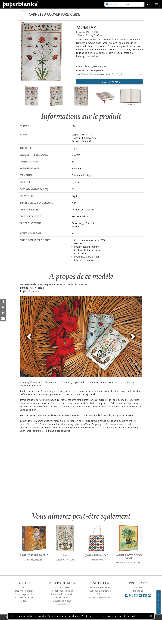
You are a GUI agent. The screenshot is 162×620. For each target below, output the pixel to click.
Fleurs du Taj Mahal (89, 35)
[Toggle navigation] (156, 4)
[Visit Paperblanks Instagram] (131, 595)
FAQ (24, 587)
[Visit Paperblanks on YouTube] (136, 595)
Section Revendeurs (100, 587)
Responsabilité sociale (62, 590)
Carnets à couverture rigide (54, 14)
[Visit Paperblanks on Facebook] (126, 595)
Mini (100, 74)
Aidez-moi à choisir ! (24, 590)
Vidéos (24, 600)
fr (147, 4)
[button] (29, 336)
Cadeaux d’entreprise (100, 590)
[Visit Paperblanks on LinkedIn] (145, 595)
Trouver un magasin (109, 81)
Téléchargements (24, 594)
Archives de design (24, 597)
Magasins (138, 590)
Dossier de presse (62, 600)
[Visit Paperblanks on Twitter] (141, 595)
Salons (100, 594)
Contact (138, 587)
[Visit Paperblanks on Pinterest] (149, 595)
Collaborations (62, 603)
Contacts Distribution (100, 597)
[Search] (126, 4)
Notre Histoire (62, 587)
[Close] (150, 616)
